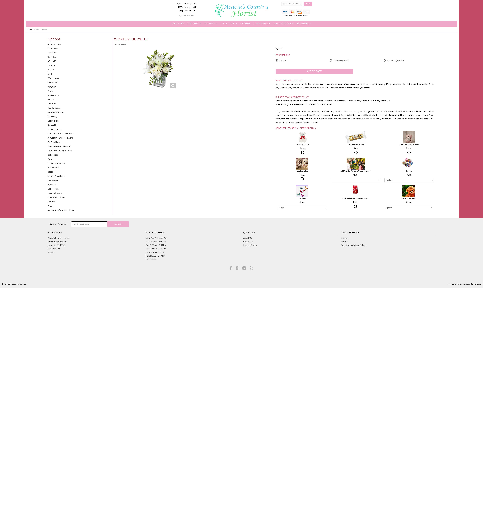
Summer (52, 86)
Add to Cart (314, 71)
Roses (50, 171)
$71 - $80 (52, 65)
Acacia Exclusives (56, 176)
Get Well (52, 103)
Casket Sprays (54, 129)
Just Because (54, 108)
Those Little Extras (56, 163)
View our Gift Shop (284, 23)
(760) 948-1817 (187, 15)
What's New (178, 23)
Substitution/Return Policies (61, 210)
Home (30, 29)
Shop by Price (54, 44)
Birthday (245, 23)
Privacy (51, 206)
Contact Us (53, 189)
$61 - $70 (52, 61)
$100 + (50, 74)
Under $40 (53, 48)
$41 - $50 (52, 52)
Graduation (53, 120)
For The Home (54, 142)
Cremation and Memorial (59, 146)
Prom (50, 91)
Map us (51, 252)
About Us (52, 184)
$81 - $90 (52, 69)
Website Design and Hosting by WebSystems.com (464, 284)
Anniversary (53, 95)
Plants (50, 159)
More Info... (303, 23)
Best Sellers (53, 167)
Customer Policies (56, 197)
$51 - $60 (52, 57)
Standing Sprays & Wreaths (61, 133)
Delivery (51, 201)
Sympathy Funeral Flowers (60, 137)
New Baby (52, 116)
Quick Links (53, 180)
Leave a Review (55, 193)
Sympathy (210, 23)
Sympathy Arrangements (60, 150)
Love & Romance (262, 23)
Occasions (193, 23)
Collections (227, 23)
